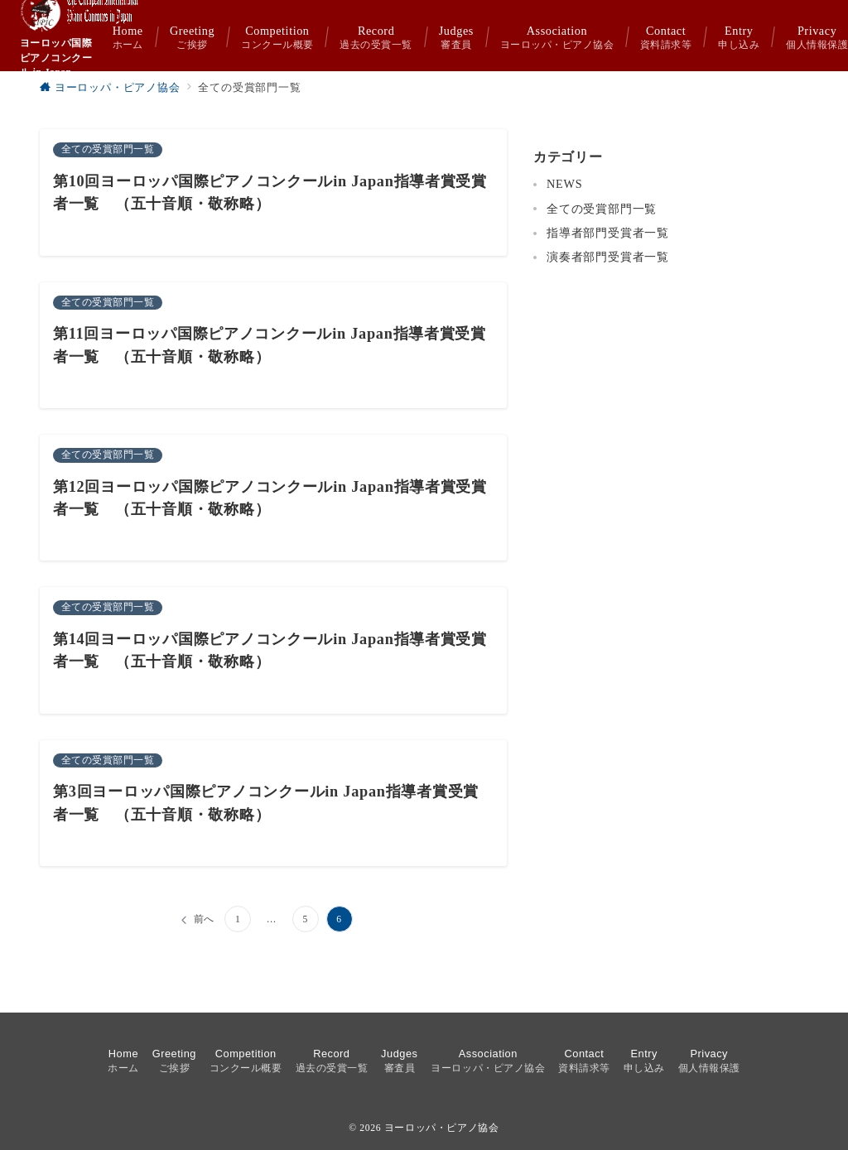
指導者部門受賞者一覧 (608, 232)
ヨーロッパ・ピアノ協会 (441, 1128)
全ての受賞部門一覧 (602, 208)
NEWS (564, 183)
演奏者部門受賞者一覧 (608, 256)
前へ (204, 919)
